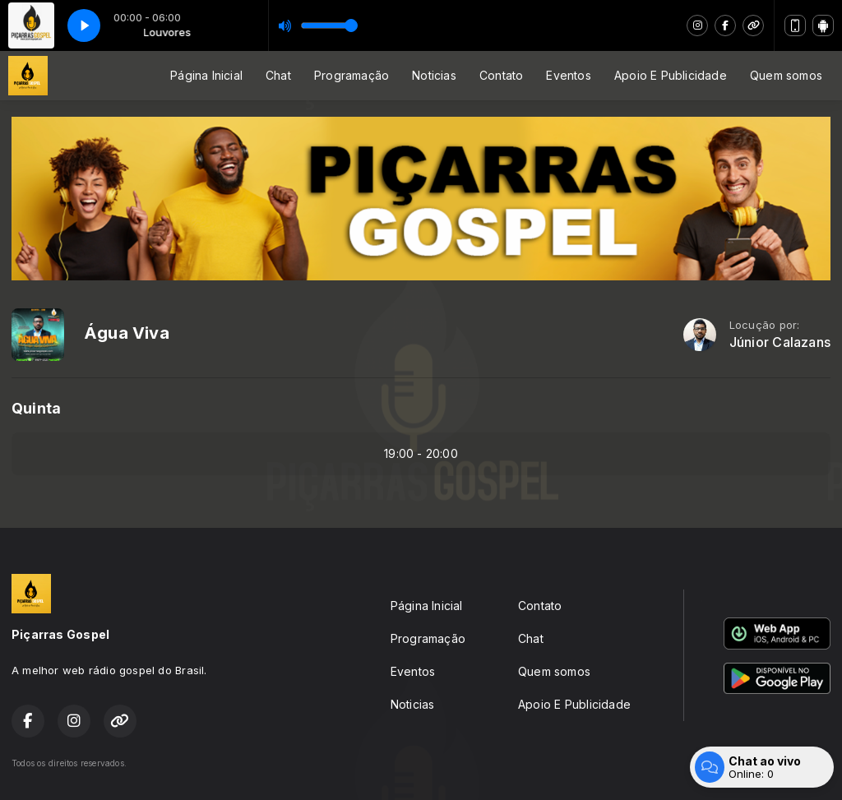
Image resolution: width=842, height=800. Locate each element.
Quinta (36, 408)
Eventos (568, 75)
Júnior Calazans (779, 342)
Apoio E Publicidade (670, 75)
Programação (351, 75)
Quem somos (786, 75)
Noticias (434, 75)
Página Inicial (206, 75)
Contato (501, 75)
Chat (278, 75)
